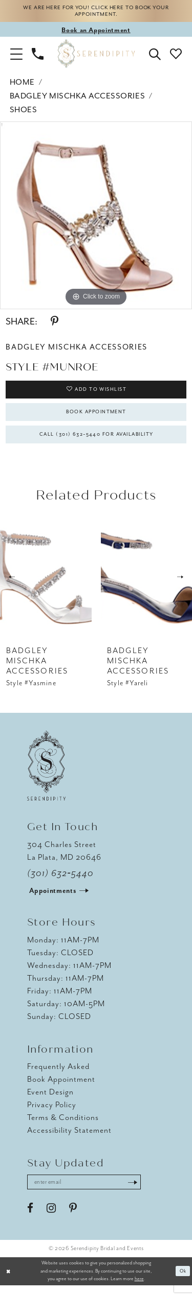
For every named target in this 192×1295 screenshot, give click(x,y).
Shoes (23, 112)
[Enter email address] (90, 1191)
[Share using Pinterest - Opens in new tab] (54, 324)
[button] (16, 55)
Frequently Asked (58, 1075)
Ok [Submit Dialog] (182, 1281)
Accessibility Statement (69, 1139)
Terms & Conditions (63, 1126)
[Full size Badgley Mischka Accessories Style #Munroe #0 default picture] (96, 217)
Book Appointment (96, 417)
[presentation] (46, 585)
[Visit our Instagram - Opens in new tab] (51, 1218)
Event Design (50, 1100)
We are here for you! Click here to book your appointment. (96, 12)
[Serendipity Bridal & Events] (96, 55)
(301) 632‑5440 (60, 881)
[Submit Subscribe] (144, 1191)
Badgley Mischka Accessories (77, 98)
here (139, 1289)
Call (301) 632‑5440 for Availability (96, 441)
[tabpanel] (96, 217)
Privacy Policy (51, 1113)
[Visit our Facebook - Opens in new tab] (30, 1218)
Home (22, 85)
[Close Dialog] (9, 1281)
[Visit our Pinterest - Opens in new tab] (73, 1218)
